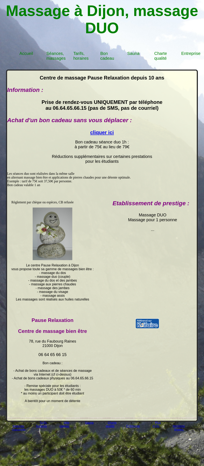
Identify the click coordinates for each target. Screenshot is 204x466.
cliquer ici (102, 132)
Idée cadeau (64, 424)
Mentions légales (179, 427)
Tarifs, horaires (81, 56)
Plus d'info (156, 424)
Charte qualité (160, 56)
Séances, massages (56, 56)
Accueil (26, 53)
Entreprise (190, 53)
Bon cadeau (107, 56)
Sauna (133, 53)
